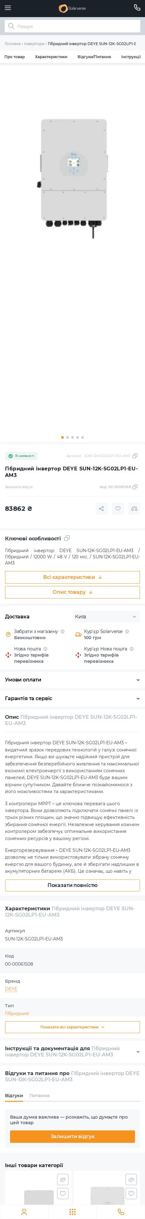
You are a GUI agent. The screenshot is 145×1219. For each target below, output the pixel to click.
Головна (13, 43)
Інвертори (34, 43)
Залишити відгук (73, 1136)
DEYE (11, 989)
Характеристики (51, 56)
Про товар (14, 56)
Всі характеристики (72, 577)
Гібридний (17, 1013)
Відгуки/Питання (94, 56)
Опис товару (72, 592)
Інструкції (131, 56)
